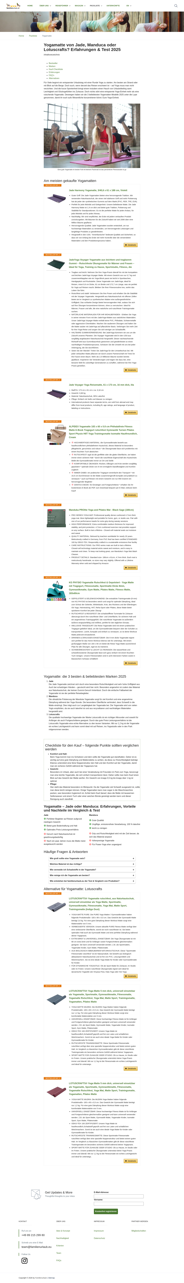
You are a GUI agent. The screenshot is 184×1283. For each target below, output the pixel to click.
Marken (52, 66)
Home (30, 6)
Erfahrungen (54, 72)
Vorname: (98, 1200)
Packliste (95, 6)
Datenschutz (99, 1238)
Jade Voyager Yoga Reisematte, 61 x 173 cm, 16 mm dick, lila (101, 385)
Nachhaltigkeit (62, 1238)
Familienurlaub (41, 1278)
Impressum (99, 1231)
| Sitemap (51, 1278)
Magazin (79, 6)
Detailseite (132, 245)
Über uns (44, 6)
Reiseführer (62, 6)
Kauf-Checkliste (56, 69)
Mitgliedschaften (138, 1231)
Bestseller (53, 63)
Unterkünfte (113, 6)
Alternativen (54, 78)
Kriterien (60, 1246)
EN (127, 6)
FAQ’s (51, 75)
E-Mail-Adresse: (101, 1192)
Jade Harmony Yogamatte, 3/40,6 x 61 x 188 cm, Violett (98, 190)
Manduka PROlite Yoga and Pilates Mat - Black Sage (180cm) (101, 510)
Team (58, 1253)
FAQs (58, 1260)
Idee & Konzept (63, 1231)
